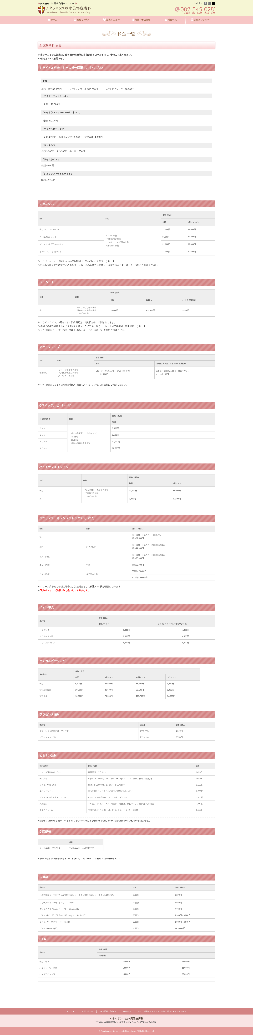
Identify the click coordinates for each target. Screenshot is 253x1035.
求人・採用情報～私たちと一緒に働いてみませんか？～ (162, 1011)
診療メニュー (113, 19)
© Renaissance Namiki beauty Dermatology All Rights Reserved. (126, 1031)
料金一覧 (172, 19)
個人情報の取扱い (108, 1011)
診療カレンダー (202, 19)
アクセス (70, 1011)
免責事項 (127, 1011)
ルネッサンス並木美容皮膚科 (126, 1018)
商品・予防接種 (142, 19)
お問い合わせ (87, 1011)
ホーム (54, 19)
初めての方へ (83, 19)
